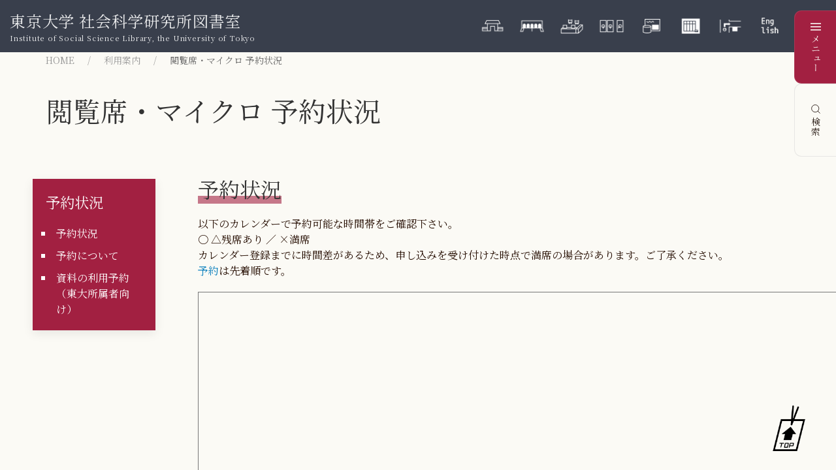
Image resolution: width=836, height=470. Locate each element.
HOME (60, 60)
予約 (208, 270)
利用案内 (122, 60)
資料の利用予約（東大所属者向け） (92, 293)
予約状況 (74, 201)
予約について (87, 255)
